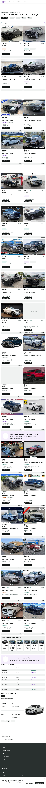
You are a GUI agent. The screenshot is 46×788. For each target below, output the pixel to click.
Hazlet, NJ (11, 12)
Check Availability (6, 54)
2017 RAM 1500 (4, 689)
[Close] (45, 778)
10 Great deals (33, 672)
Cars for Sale (6, 12)
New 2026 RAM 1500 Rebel (12, 648)
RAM (15, 12)
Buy (9, 1)
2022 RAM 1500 (4, 679)
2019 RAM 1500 (4, 684)
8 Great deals (33, 677)
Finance (24, 1)
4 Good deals (33, 670)
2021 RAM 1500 (4, 682)
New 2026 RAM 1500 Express (27, 648)
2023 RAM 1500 (4, 677)
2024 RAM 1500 (4, 674)
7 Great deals (33, 684)
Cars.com (21, 781)
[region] (23, 782)
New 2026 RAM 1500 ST (41, 648)
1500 (17, 12)
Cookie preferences (29, 783)
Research (18, 1)
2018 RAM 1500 (4, 686)
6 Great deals (33, 674)
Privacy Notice (13, 780)
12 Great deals (33, 679)
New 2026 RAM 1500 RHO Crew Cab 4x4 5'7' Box (5, 649)
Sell (13, 1)
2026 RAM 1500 (4, 670)
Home (2, 12)
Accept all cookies (39, 783)
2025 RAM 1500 (4, 672)
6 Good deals (33, 689)
